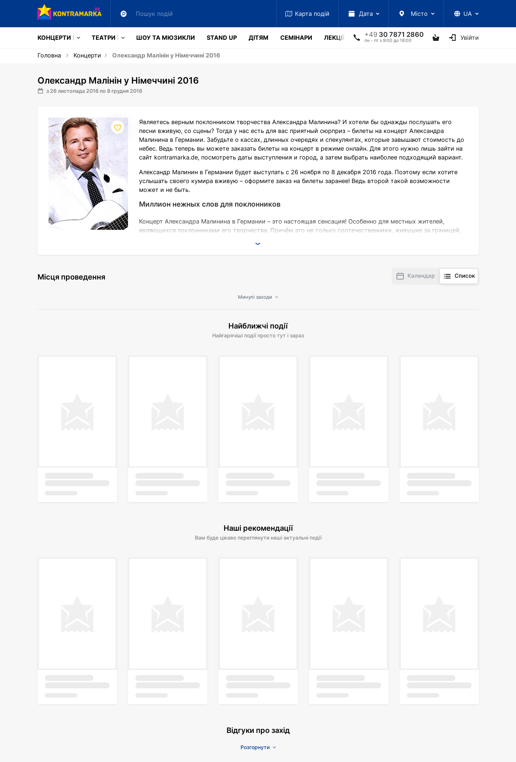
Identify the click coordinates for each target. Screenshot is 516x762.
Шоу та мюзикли (165, 37)
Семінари (296, 37)
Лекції (334, 37)
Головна (49, 55)
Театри (103, 37)
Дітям (258, 37)
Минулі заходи (258, 297)
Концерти (54, 37)
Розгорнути (258, 747)
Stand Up (222, 37)
